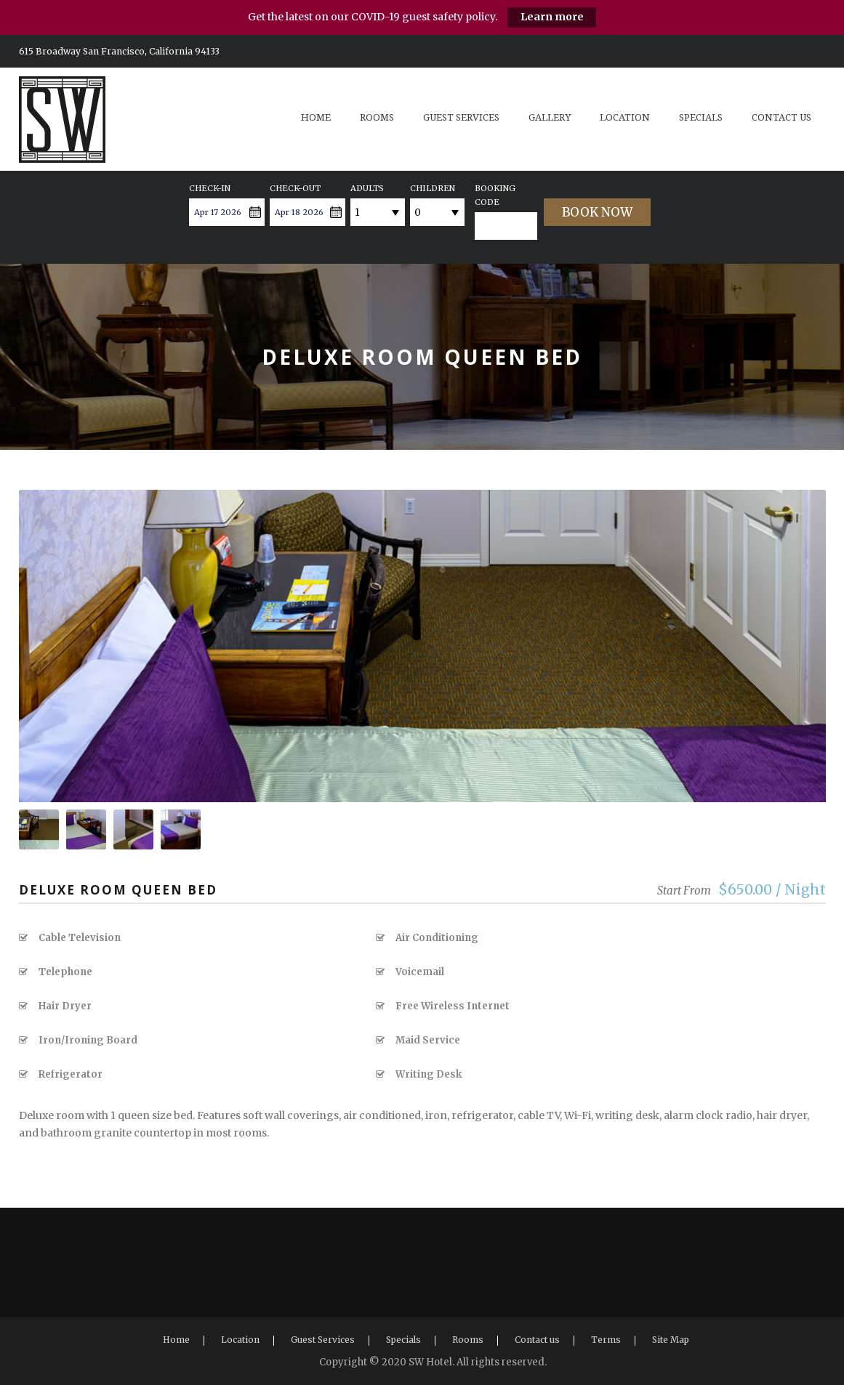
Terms (606, 1339)
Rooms (377, 117)
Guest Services (461, 117)
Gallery (549, 117)
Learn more (552, 16)
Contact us (781, 117)
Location (625, 117)
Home (316, 117)
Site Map (670, 1339)
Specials (701, 117)
